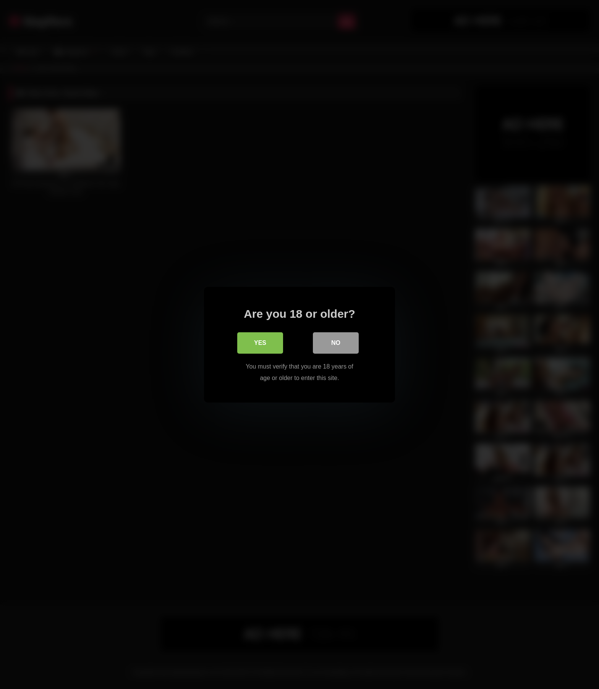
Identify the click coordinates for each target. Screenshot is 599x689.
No (335, 342)
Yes (260, 342)
